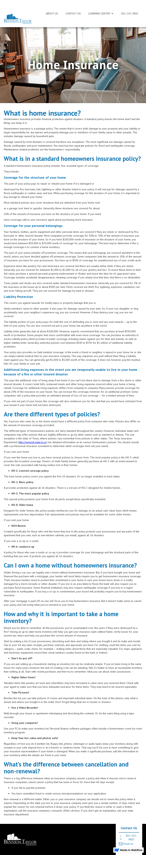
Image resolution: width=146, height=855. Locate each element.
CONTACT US (73, 13)
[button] (101, 13)
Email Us (128, 844)
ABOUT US (52, 13)
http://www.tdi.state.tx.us (32, 442)
